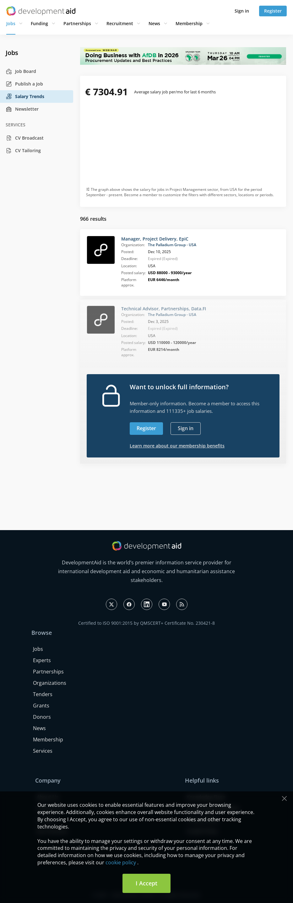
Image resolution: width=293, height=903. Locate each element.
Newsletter (22, 109)
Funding (39, 23)
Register (273, 11)
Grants (41, 705)
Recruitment (119, 23)
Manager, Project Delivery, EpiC (154, 239)
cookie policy (121, 862)
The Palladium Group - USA (172, 244)
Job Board (21, 71)
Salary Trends (25, 96)
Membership (189, 23)
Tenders (42, 694)
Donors (42, 716)
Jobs (10, 23)
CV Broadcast (25, 138)
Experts (42, 660)
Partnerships (77, 23)
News (154, 23)
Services (42, 750)
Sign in (242, 11)
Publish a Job (24, 84)
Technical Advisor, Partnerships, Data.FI (163, 309)
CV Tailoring (23, 150)
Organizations (49, 682)
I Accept (146, 883)
